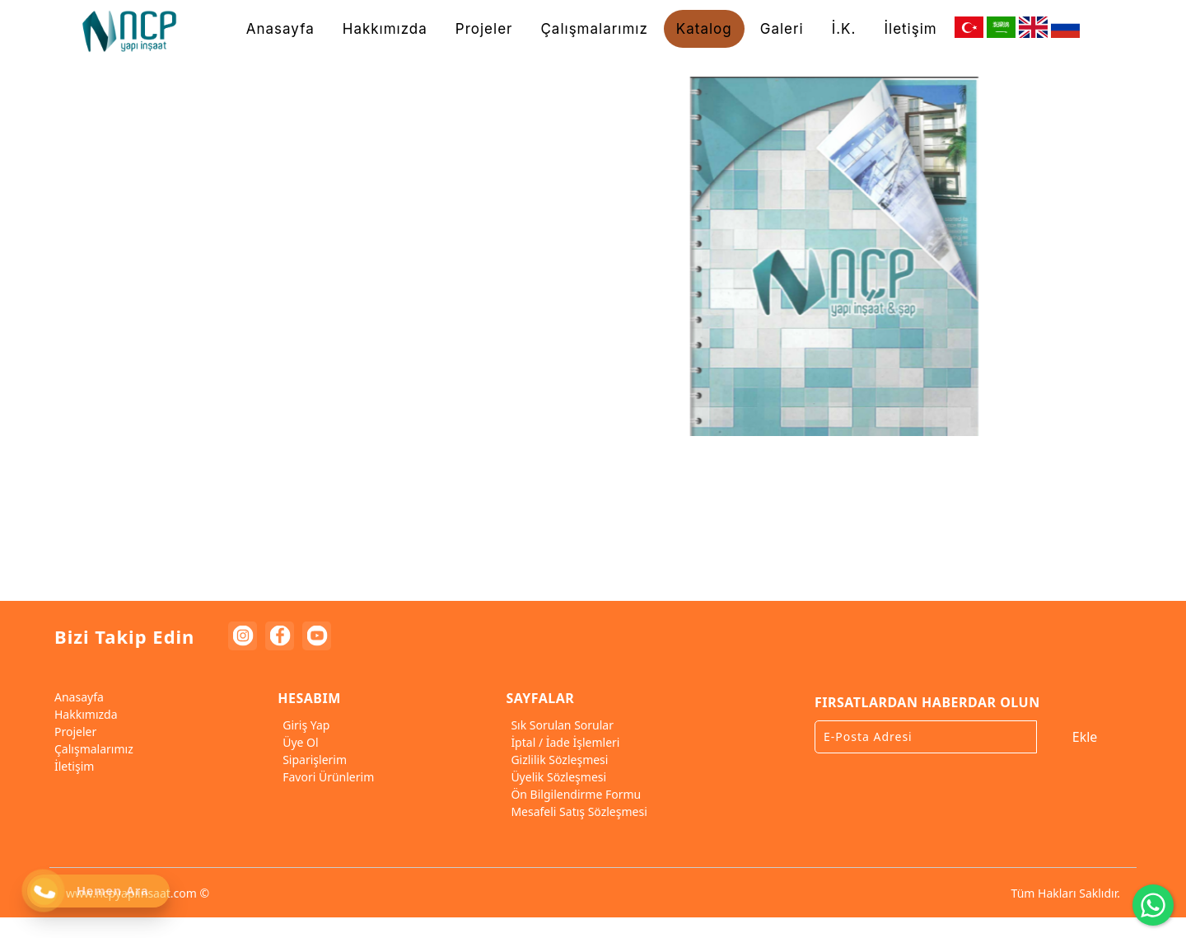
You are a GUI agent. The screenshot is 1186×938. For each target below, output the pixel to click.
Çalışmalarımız (91, 749)
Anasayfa (76, 697)
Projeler (72, 731)
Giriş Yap (303, 725)
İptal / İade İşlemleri (562, 742)
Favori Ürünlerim (326, 777)
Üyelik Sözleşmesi (556, 777)
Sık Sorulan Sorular (560, 725)
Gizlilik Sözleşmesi (557, 759)
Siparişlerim (312, 759)
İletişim (71, 766)
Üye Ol (298, 742)
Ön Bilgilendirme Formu (573, 794)
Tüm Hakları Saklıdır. (1065, 893)
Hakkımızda (83, 714)
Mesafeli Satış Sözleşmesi (576, 811)
